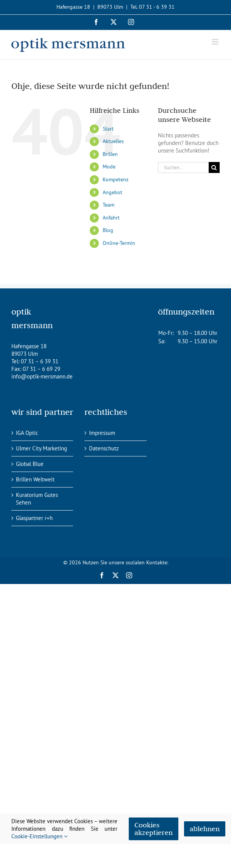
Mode (109, 166)
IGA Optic (27, 432)
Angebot (112, 192)
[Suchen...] (183, 167)
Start (108, 128)
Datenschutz (104, 448)
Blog (108, 230)
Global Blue (30, 463)
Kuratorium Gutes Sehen (37, 498)
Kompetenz (115, 179)
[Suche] (214, 167)
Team (108, 204)
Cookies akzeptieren (153, 829)
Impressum (102, 432)
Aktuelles (113, 141)
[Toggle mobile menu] (216, 42)
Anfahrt (111, 217)
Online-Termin (119, 243)
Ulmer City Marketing (41, 448)
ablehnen (205, 828)
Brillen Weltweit (35, 479)
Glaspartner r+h (34, 518)
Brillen (110, 154)
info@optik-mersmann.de (42, 376)
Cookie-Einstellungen (39, 836)
